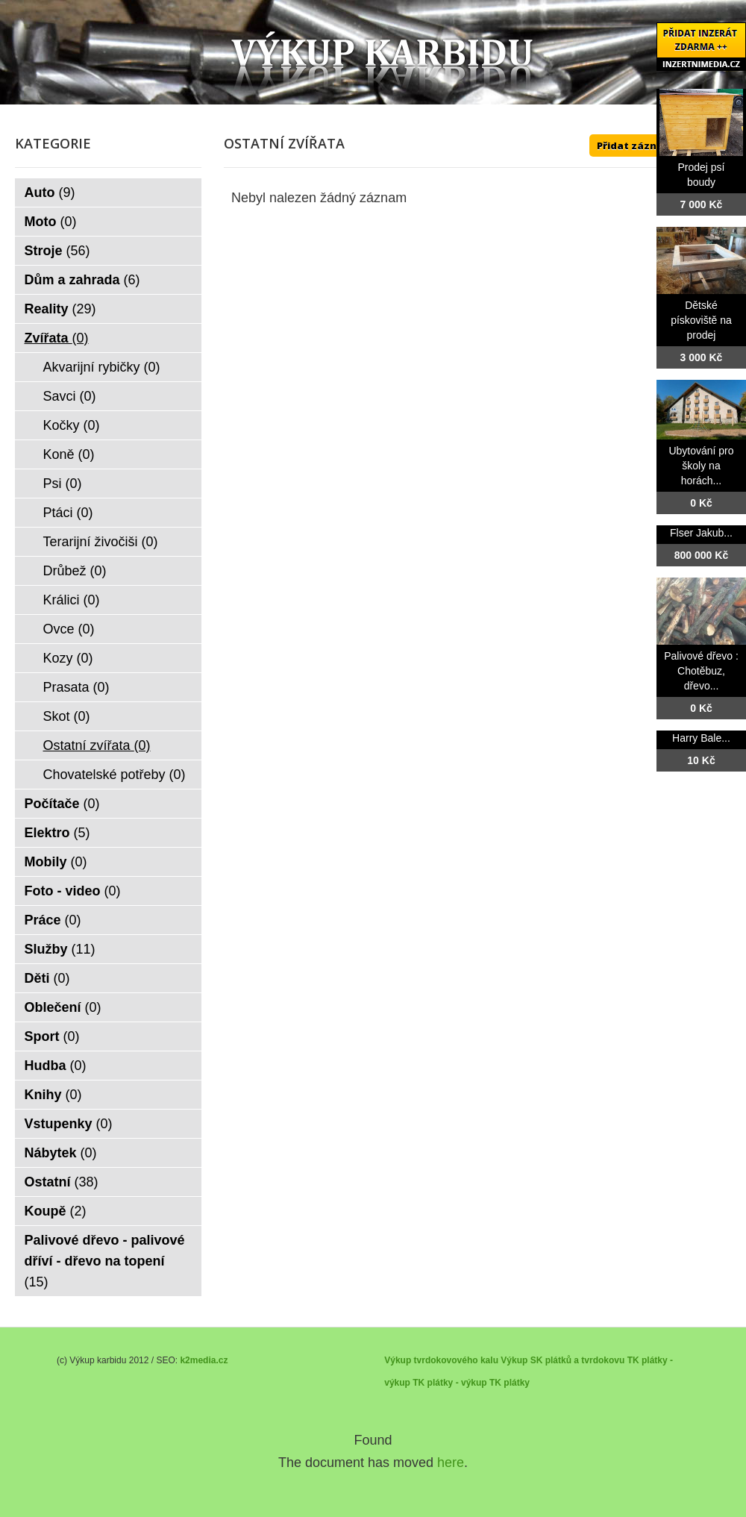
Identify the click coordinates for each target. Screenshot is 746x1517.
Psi (62, 483)
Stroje (57, 250)
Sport (52, 1036)
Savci (69, 396)
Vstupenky (69, 1123)
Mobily (56, 861)
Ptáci (68, 512)
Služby (60, 949)
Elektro (57, 832)
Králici (71, 599)
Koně (69, 454)
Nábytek (61, 1152)
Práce (53, 920)
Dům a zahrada (82, 279)
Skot (66, 716)
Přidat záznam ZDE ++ (653, 145)
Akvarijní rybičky (101, 367)
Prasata (76, 687)
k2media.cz (204, 1360)
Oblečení (63, 1007)
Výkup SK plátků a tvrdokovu (562, 1360)
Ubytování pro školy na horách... (700, 466)
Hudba (56, 1065)
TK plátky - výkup (449, 1382)
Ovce (69, 629)
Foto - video (73, 890)
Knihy (53, 1094)
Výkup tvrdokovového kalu (441, 1360)
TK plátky (509, 1382)
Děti (47, 978)
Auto (50, 192)
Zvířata (57, 338)
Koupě (56, 1211)
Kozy (68, 658)
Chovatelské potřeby (114, 774)
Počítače (62, 803)
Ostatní (61, 1181)
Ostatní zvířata (97, 745)
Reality (60, 308)
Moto (51, 221)
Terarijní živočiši (100, 541)
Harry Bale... (701, 738)
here (450, 1462)
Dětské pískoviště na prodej (701, 320)
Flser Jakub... (701, 533)
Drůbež (75, 570)
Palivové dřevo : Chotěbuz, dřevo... (701, 671)
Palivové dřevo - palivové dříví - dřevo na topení (105, 1261)
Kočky (71, 425)
